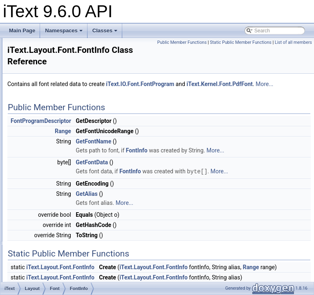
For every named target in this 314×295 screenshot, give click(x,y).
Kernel (41, 92)
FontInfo (56, 164)
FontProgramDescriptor (143, 130)
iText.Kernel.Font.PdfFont (143, 93)
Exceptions (52, 128)
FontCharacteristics (68, 155)
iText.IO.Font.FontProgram (242, 84)
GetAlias (189, 221)
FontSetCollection (66, 200)
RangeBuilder (61, 218)
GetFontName (195, 151)
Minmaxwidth (54, 263)
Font (45, 137)
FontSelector (60, 182)
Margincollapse (56, 254)
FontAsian (45, 56)
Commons (45, 47)
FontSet (55, 191)
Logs (45, 245)
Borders (48, 110)
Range (54, 209)
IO (36, 83)
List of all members (293, 51)
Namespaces (64, 30)
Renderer (50, 281)
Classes (104, 30)
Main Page (22, 30)
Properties (51, 272)
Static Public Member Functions (240, 51)
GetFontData (194, 180)
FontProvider (61, 173)
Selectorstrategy (64, 146)
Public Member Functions (285, 42)
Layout (41, 101)
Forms (40, 65)
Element (49, 119)
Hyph (39, 74)
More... (187, 93)
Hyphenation (53, 227)
